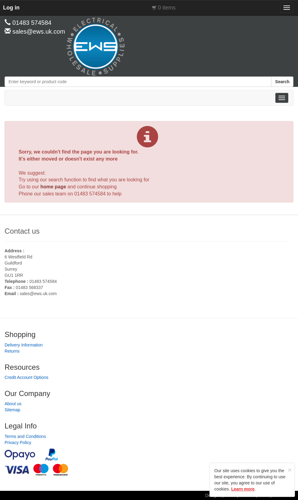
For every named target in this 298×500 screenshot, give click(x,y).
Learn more (242, 489)
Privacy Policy (18, 442)
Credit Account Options (26, 377)
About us (13, 403)
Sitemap (12, 409)
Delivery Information (24, 345)
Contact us (22, 231)
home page (53, 186)
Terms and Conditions (25, 436)
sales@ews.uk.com (38, 293)
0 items (167, 8)
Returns (12, 351)
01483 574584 (89, 193)
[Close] (290, 470)
